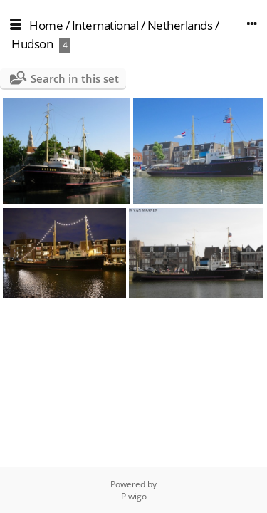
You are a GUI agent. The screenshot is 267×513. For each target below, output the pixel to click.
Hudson (32, 44)
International (105, 25)
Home (46, 25)
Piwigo (134, 496)
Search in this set (75, 78)
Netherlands (180, 25)
